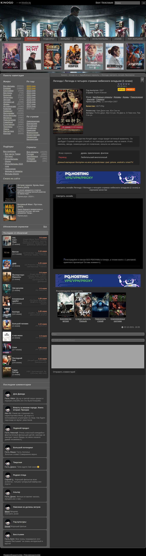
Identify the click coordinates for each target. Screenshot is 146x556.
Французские (32, 132)
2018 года (31, 102)
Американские (33, 121)
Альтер (16, 492)
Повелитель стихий (100, 318)
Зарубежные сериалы (102, 97)
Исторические (9, 106)
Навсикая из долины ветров (26, 507)
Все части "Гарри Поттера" (12, 155)
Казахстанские (33, 135)
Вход (98, 2)
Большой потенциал (23, 447)
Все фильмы (9, 86)
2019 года (31, 99)
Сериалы (100, 99)
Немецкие (31, 130)
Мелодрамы (8, 113)
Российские (32, 126)
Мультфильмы (9, 115)
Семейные (8, 122)
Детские (6, 99)
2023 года (31, 90)
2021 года (31, 95)
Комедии (7, 109)
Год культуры (19, 522)
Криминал (7, 111)
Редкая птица (19, 475)
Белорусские (32, 139)
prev (3, 56)
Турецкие (31, 159)
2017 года (31, 104)
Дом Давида (19, 394)
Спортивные (8, 124)
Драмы (126, 97)
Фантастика (8, 131)
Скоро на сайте (11, 178)
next (143, 56)
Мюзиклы (7, 118)
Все (45, 226)
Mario (7, 511)
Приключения (137, 97)
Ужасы (6, 129)
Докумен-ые (8, 102)
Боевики (7, 88)
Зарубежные (32, 156)
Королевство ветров (65, 318)
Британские (32, 123)
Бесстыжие (18, 534)
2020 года (31, 97)
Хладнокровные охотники (118, 318)
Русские (30, 154)
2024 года (31, 88)
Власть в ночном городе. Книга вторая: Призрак (28, 408)
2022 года (31, 93)
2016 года (31, 106)
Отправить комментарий (64, 376)
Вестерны (7, 93)
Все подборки (9, 151)
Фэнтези (91, 99)
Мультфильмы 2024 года (14, 165)
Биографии (8, 90)
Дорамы (117, 97)
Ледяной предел (21, 428)
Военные (7, 95)
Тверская (17, 462)
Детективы (8, 97)
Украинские (32, 137)
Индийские (31, 128)
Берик (7, 526)
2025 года (31, 86)
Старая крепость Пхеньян (83, 318)
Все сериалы (32, 152)
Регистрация (107, 2)
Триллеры (7, 127)
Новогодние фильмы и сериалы (13, 170)
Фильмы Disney (12, 174)
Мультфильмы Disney (11, 160)
